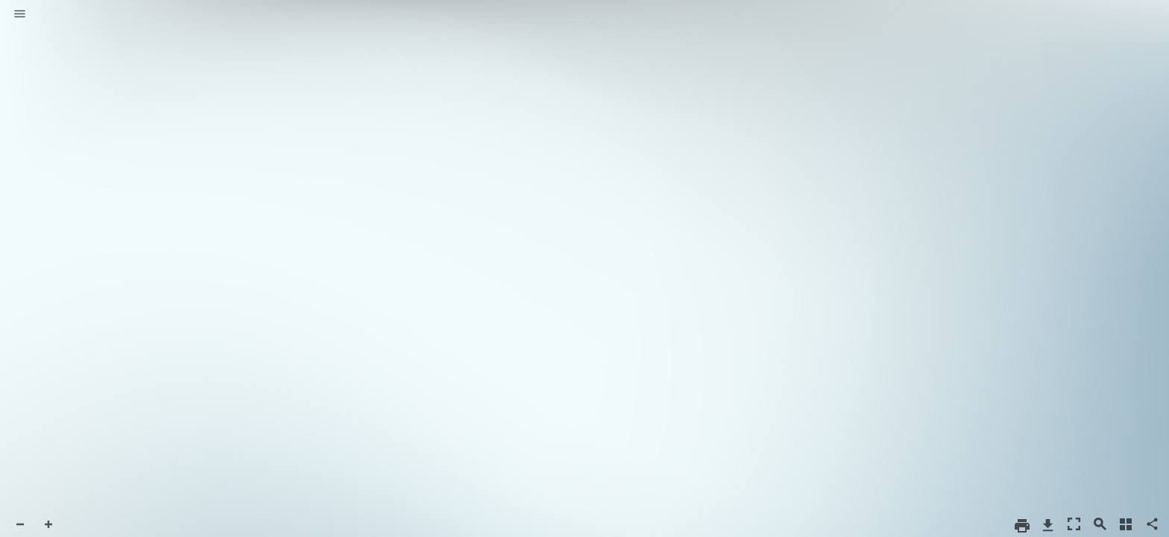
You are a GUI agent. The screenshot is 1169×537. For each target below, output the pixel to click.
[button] (20, 15)
